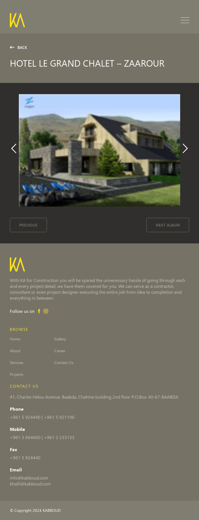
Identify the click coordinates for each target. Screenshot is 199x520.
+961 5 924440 (25, 417)
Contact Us (63, 363)
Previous (28, 225)
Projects (16, 374)
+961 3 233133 (59, 437)
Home (15, 339)
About (15, 351)
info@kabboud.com (29, 478)
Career (59, 351)
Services (16, 363)
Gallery (60, 339)
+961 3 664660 (25, 437)
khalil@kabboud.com (30, 484)
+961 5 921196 (59, 417)
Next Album (168, 225)
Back (18, 47)
